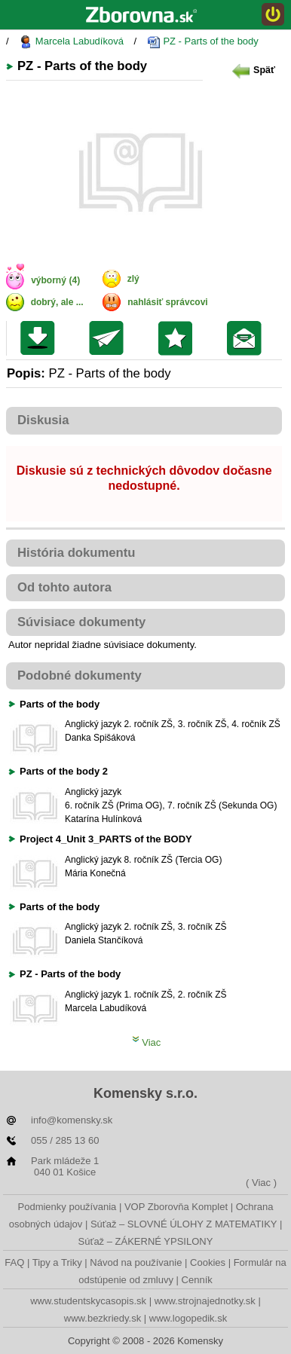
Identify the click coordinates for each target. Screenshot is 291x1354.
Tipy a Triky (57, 1262)
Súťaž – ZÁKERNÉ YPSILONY (145, 1241)
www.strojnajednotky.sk (205, 1301)
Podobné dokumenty (79, 675)
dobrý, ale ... (57, 302)
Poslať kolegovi (109, 338)
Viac (146, 1042)
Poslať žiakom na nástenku (247, 338)
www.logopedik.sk (188, 1318)
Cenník (197, 1279)
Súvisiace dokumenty (81, 622)
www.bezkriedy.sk (102, 1318)
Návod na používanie (136, 1262)
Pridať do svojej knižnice (179, 338)
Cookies (207, 1262)
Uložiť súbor (41, 338)
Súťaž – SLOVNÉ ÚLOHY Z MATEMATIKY (183, 1224)
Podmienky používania (67, 1206)
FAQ (14, 1262)
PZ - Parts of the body (203, 41)
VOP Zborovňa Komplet (176, 1206)
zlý (133, 279)
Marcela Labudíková (71, 41)
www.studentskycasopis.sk (88, 1301)
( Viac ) (261, 1182)
